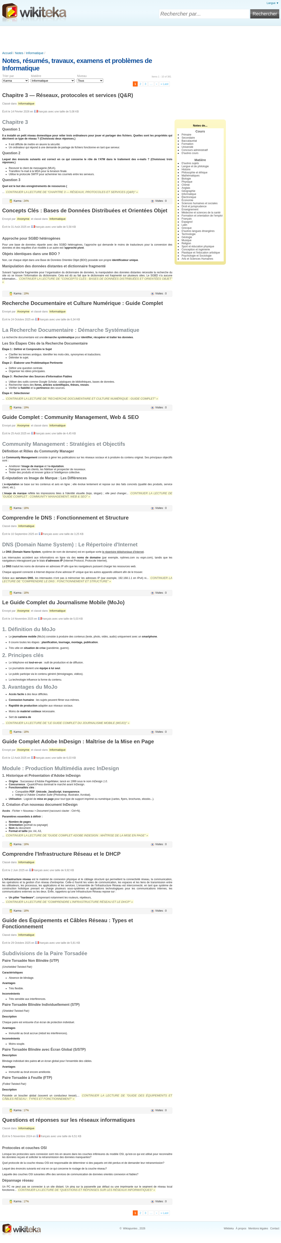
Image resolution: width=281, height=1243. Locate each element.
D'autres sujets (190, 163)
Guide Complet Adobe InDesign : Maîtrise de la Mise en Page (78, 741)
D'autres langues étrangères (198, 231)
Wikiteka (229, 1228)
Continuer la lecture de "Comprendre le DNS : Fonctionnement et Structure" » (87, 579)
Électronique (189, 197)
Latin (184, 224)
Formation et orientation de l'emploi (202, 215)
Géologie (187, 237)
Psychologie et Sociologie (197, 255)
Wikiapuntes (130, 1228)
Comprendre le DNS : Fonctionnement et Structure (65, 518)
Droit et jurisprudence (194, 206)
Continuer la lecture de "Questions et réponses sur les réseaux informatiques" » (86, 1190)
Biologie (186, 178)
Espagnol (187, 221)
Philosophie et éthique (194, 172)
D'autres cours (190, 153)
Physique (187, 181)
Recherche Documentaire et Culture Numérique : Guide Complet (82, 303)
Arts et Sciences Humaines (197, 258)
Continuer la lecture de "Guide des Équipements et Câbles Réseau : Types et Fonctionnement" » (87, 1097)
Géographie (188, 191)
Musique (186, 240)
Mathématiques (191, 175)
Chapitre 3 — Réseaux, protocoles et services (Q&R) (67, 95)
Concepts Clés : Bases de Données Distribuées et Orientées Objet (84, 210)
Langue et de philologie (195, 166)
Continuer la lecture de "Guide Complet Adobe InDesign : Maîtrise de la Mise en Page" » (77, 835)
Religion (186, 243)
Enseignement (190, 209)
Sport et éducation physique (198, 246)
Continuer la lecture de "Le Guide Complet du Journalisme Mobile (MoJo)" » (67, 723)
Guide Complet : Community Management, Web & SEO (70, 417)
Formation (187, 143)
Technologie (189, 234)
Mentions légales (258, 1228)
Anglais (186, 187)
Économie (187, 200)
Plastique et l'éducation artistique (201, 252)
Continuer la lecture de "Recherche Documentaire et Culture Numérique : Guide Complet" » (82, 398)
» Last (164, 84)
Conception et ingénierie (196, 249)
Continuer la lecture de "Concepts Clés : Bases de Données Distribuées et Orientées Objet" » (87, 280)
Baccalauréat (189, 140)
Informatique (34, 53)
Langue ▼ (273, 3)
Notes (19, 53)
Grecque (187, 228)
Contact (274, 1228)
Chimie (186, 184)
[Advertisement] (140, 38)
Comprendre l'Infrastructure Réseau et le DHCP (61, 854)
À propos (241, 1228)
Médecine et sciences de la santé (201, 212)
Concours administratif (195, 150)
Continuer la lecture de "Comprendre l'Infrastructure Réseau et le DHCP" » (69, 901)
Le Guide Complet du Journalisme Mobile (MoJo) (63, 602)
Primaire (186, 134)
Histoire (186, 169)
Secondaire (188, 137)
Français (187, 218)
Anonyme (23, 218)
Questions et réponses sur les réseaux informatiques (68, 1120)
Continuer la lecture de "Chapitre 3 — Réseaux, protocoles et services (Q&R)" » (72, 192)
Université (187, 147)
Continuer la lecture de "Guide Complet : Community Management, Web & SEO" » (87, 495)
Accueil (7, 53)
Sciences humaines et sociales (200, 203)
